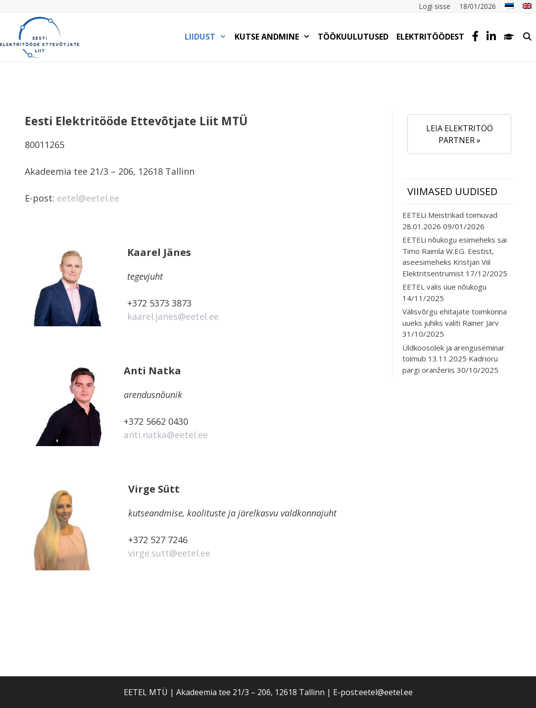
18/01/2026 (477, 6)
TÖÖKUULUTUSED (353, 36)
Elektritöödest (430, 36)
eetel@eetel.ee (88, 198)
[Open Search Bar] (527, 36)
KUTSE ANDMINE (274, 36)
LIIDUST (208, 36)
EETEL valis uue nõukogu (444, 287)
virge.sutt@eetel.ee (169, 553)
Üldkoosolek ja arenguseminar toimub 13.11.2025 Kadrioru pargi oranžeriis (453, 359)
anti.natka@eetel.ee (166, 435)
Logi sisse (434, 6)
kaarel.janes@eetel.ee (173, 316)
